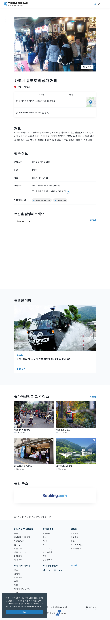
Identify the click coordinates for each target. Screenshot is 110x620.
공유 (70, 94)
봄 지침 (17, 544)
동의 (24, 612)
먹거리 (45, 541)
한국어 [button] (90, 607)
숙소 (16, 570)
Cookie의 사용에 (13, 603)
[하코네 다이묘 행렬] (34, 417)
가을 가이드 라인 (21, 552)
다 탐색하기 (19, 559)
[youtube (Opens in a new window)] (60, 570)
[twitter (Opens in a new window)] (49, 570)
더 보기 (93, 397)
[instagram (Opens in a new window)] (55, 570)
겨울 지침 (18, 556)
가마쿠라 (74, 537)
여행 (16, 581)
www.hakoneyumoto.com (30, 112)
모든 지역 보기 (77, 548)
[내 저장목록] (99, 4)
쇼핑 (44, 556)
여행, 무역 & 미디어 (59, 607)
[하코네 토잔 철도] (76, 417)
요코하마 (74, 533)
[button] (99, 4)
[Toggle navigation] (104, 4)
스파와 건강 (47, 548)
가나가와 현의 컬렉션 (23, 537)
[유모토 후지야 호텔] (76, 454)
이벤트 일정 (19, 541)
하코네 (27, 87)
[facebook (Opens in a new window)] (44, 570)
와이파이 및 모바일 (22, 588)
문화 (44, 537)
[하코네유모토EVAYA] (34, 454)
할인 (16, 585)
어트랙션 (46, 533)
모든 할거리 (47, 559)
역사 (44, 544)
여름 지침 (18, 548)
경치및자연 (47, 552)
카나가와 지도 (77, 544)
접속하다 (18, 573)
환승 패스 (18, 577)
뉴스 (16, 533)
